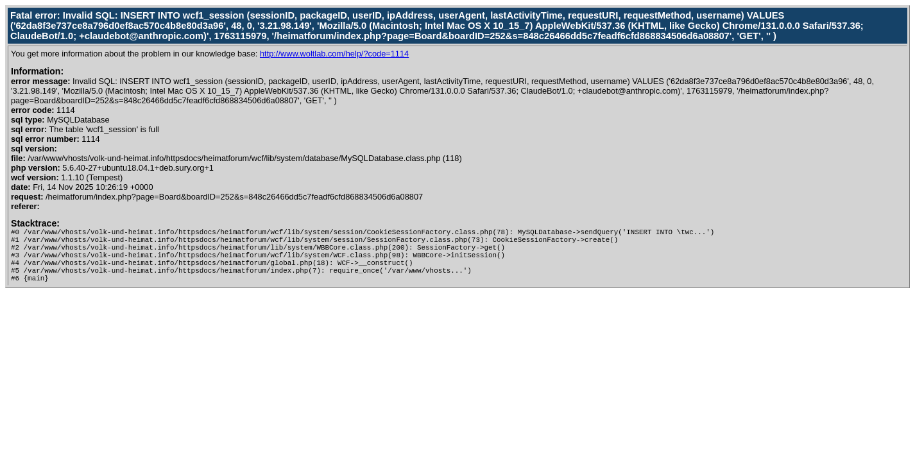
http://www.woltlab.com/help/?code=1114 (334, 53)
